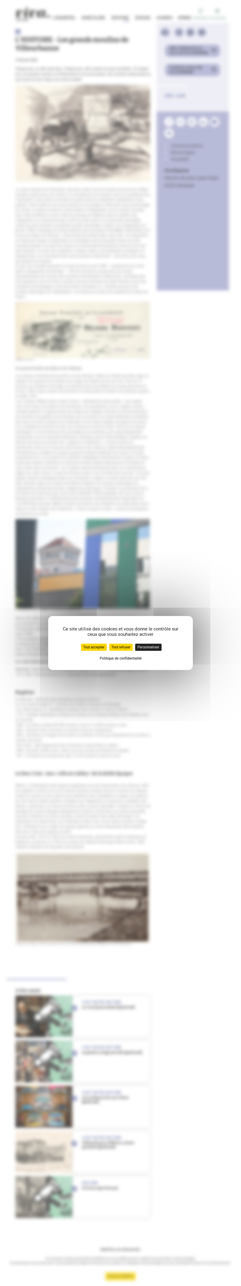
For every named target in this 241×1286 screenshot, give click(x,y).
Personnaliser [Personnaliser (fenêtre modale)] (148, 647)
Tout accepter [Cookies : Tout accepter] (94, 647)
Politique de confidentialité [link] (121, 658)
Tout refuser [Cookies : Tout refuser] (120, 647)
